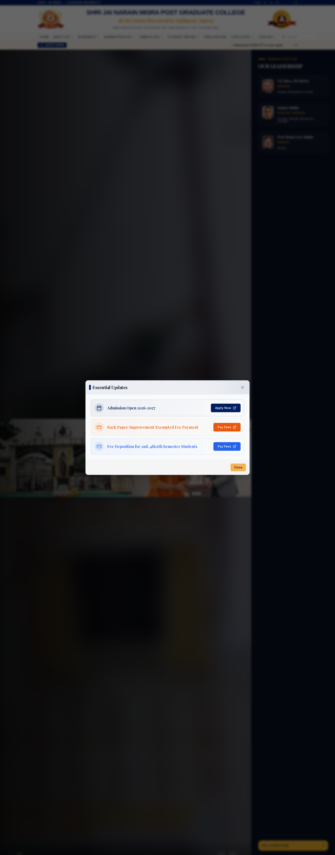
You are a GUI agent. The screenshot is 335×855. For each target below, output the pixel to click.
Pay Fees (227, 427)
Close (238, 467)
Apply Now (225, 408)
